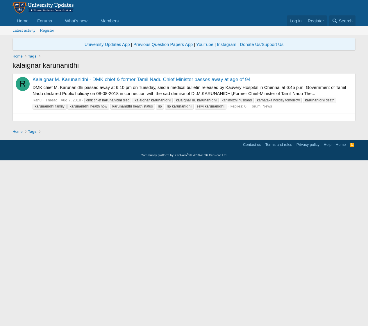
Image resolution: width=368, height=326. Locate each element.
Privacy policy (307, 307)
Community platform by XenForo (184, 318)
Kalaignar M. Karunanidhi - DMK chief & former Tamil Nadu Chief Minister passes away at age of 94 (142, 79)
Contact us (252, 307)
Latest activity (23, 30)
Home (22, 20)
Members (110, 20)
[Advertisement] (184, 158)
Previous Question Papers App (163, 44)
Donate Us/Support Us (261, 44)
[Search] (342, 20)
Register (47, 30)
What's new (76, 20)
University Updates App (107, 44)
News (267, 106)
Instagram (226, 44)
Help (328, 307)
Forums (44, 20)
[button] (57, 20)
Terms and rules (278, 307)
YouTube (204, 44)
